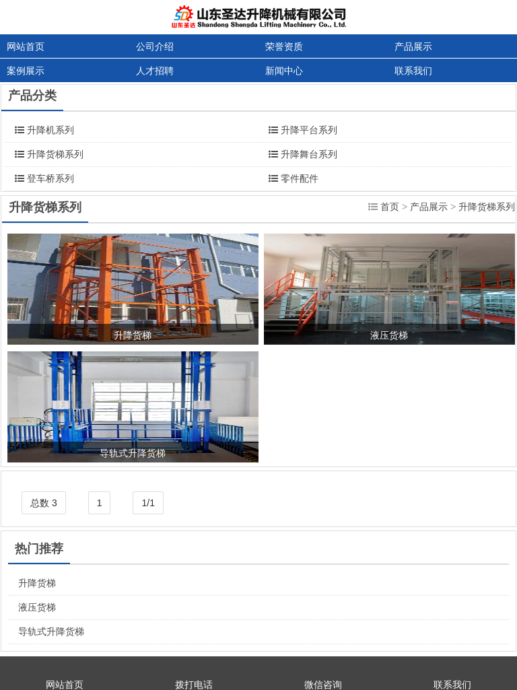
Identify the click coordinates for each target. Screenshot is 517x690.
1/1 (147, 502)
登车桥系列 (50, 178)
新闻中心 (284, 70)
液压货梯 (37, 607)
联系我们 (413, 70)
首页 (389, 206)
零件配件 (299, 178)
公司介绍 (155, 46)
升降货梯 (37, 583)
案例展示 (25, 70)
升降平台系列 (309, 130)
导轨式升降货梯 (51, 631)
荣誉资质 (284, 46)
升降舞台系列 (309, 154)
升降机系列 (50, 130)
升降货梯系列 (55, 154)
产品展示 (413, 46)
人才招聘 (155, 70)
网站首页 (25, 46)
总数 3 (43, 502)
